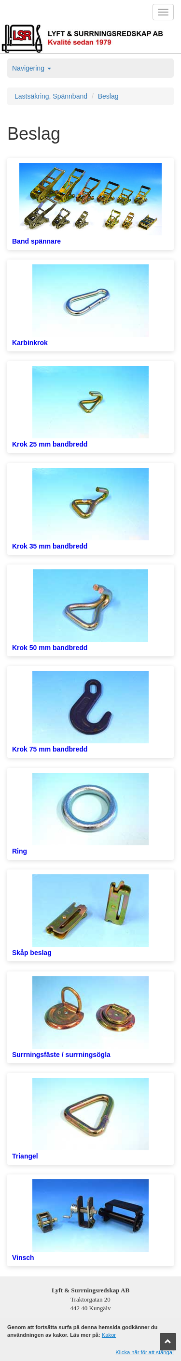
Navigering (31, 68)
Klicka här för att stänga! (144, 1352)
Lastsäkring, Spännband (50, 96)
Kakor (109, 1335)
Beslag (108, 96)
